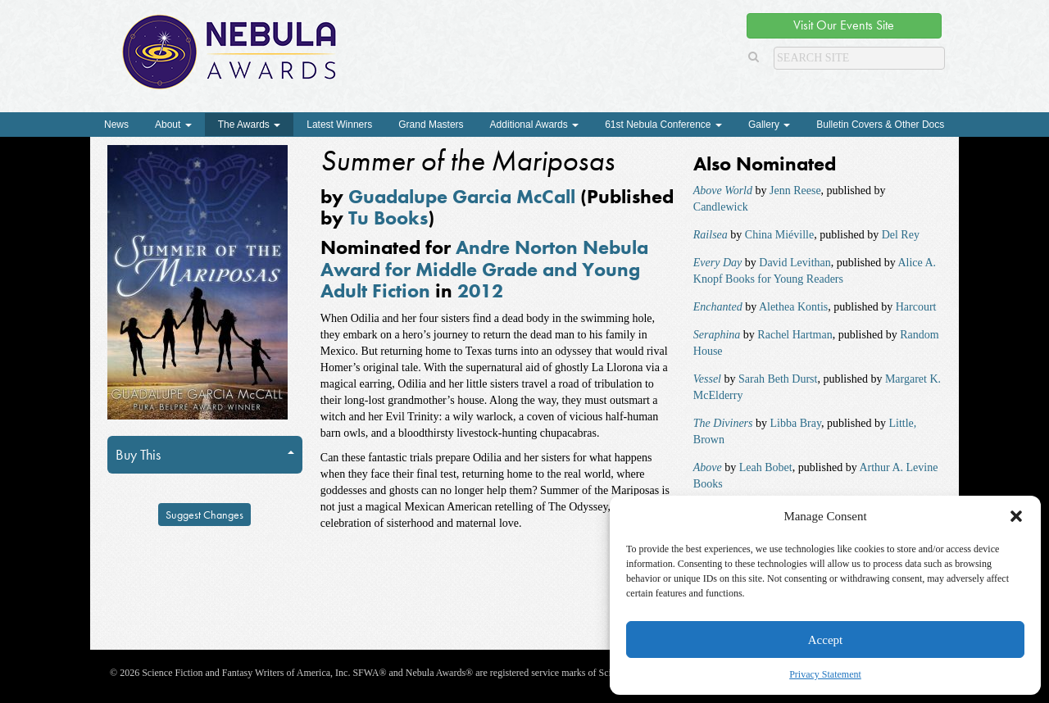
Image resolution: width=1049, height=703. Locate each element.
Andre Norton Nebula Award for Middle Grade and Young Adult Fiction (484, 268)
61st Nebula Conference (663, 124)
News (116, 124)
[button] (1016, 516)
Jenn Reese (795, 190)
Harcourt (916, 307)
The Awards (249, 124)
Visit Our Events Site (843, 25)
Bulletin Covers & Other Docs (880, 124)
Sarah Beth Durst (777, 379)
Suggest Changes (204, 514)
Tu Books (388, 217)
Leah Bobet (765, 467)
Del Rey (901, 235)
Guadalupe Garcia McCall (461, 196)
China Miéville (779, 235)
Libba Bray (795, 423)
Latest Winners (339, 124)
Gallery (769, 124)
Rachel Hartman (794, 335)
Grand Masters (430, 124)
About (173, 124)
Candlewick (720, 207)
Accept (825, 639)
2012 (480, 290)
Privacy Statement (825, 674)
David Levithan (794, 262)
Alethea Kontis (793, 307)
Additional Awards (534, 124)
